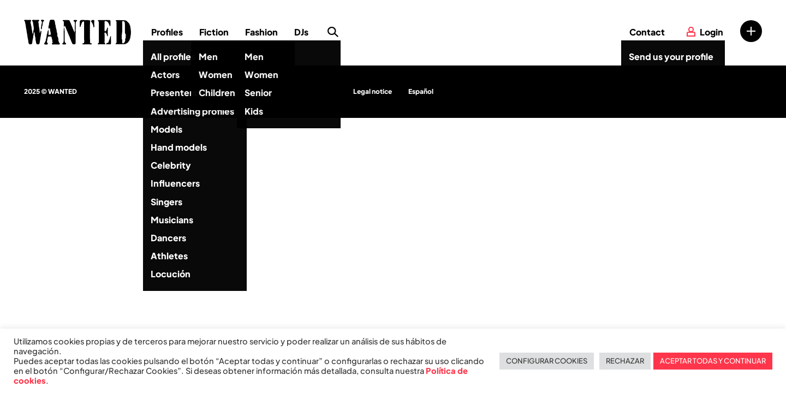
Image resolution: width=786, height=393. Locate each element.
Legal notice (372, 91)
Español (420, 91)
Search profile (333, 32)
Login (711, 32)
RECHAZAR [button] (625, 360)
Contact (647, 32)
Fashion (261, 32)
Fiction (214, 32)
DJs (301, 32)
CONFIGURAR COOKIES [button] (546, 360)
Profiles (167, 32)
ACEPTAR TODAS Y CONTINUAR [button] (713, 360)
